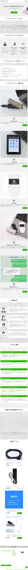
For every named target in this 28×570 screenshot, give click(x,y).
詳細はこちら (25, 291)
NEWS (13, 552)
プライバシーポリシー (21, 550)
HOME (13, 550)
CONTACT (14, 553)
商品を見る (14, 12)
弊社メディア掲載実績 (2, 545)
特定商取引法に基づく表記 (22, 551)
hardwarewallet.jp (6, 565)
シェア (20, 552)
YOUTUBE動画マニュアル (21, 432)
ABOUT (13, 551)
